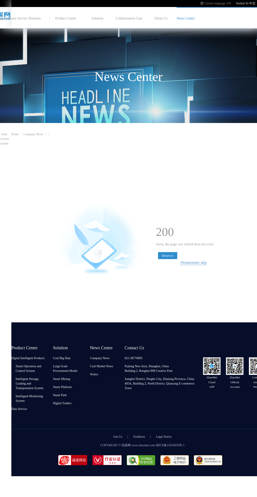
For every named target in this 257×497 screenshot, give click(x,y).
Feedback (139, 436)
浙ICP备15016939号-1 (170, 445)
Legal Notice (164, 436)
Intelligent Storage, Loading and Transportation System (29, 383)
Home (15, 134)
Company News (33, 134)
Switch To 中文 (245, 3)
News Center (186, 18)
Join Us (117, 436)
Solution (97, 18)
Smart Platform (62, 387)
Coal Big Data (61, 358)
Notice (94, 374)
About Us (161, 18)
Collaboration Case (129, 18)
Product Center (65, 18)
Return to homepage (167, 256)
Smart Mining (61, 379)
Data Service (19, 409)
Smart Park (60, 395)
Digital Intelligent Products (28, 358)
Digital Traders (62, 403)
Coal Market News (101, 366)
